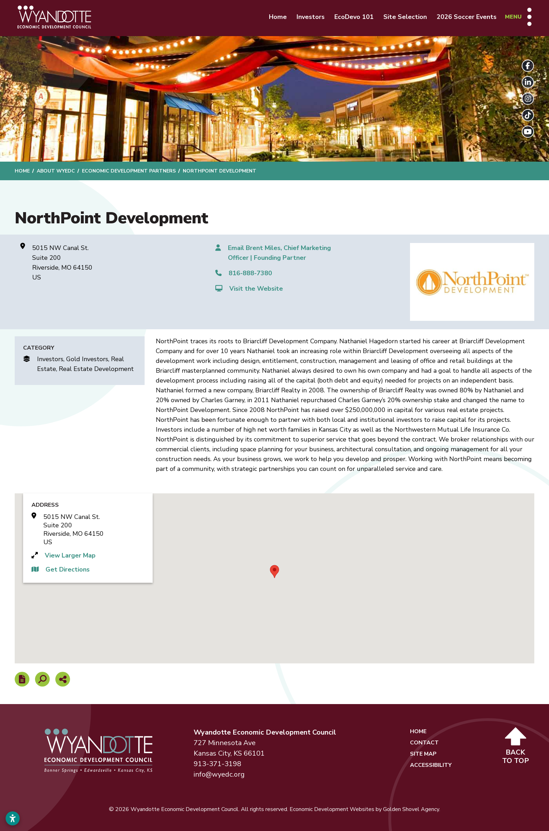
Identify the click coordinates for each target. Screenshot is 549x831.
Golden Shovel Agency (411, 809)
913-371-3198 (217, 764)
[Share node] (62, 679)
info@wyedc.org (219, 774)
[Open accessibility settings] (13, 818)
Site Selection (405, 17)
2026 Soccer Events (466, 17)
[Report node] (22, 679)
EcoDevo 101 (354, 17)
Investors (311, 17)
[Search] (42, 679)
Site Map (423, 754)
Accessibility (431, 765)
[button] (274, 571)
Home (278, 17)
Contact (424, 742)
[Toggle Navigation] (518, 17)
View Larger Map (70, 555)
